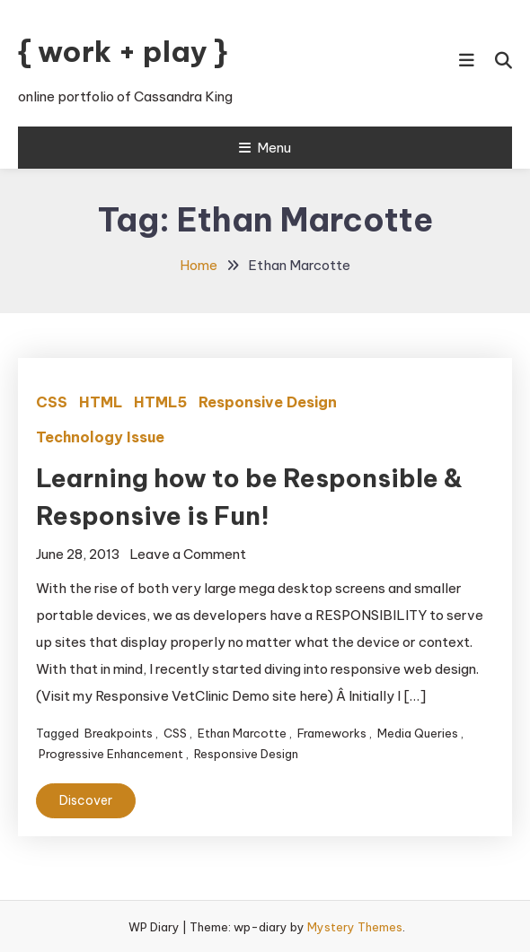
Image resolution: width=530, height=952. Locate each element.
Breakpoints (118, 733)
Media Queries (417, 733)
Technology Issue (100, 437)
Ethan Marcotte (242, 733)
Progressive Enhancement (111, 754)
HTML (100, 402)
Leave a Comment (187, 554)
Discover (85, 800)
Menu (265, 147)
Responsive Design (268, 402)
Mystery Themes (354, 927)
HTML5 (160, 402)
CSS (51, 402)
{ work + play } (122, 51)
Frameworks (332, 733)
